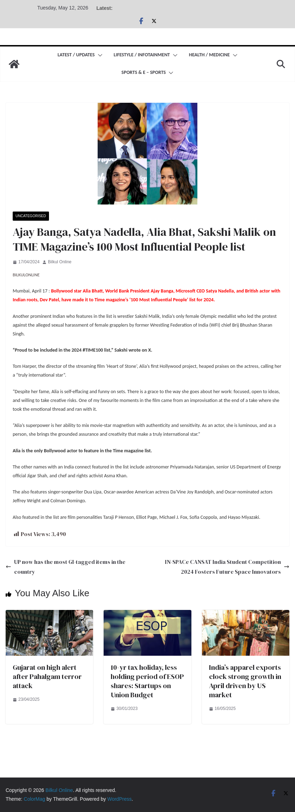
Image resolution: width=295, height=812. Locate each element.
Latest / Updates (75, 55)
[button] (99, 55)
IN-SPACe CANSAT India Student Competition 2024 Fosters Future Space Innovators (227, 567)
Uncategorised (31, 216)
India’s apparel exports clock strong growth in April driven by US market (245, 681)
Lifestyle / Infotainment (142, 55)
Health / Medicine (209, 55)
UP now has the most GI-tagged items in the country (65, 567)
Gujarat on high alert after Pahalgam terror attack (47, 676)
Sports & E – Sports (144, 72)
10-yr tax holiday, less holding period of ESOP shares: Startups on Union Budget (147, 681)
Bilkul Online (60, 261)
